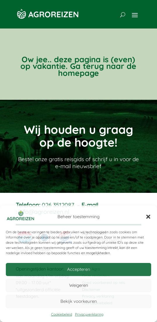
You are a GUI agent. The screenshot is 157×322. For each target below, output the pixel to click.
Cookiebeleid (61, 314)
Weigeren (78, 285)
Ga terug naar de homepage (97, 69)
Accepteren (78, 269)
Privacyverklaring (89, 314)
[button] (148, 217)
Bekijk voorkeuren (78, 301)
